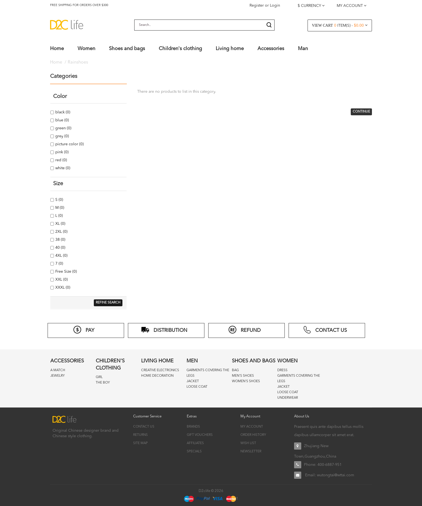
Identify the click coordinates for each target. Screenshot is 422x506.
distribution (164, 330)
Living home (157, 361)
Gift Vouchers (200, 435)
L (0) (58, 216)
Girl (99, 377)
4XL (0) (60, 256)
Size (58, 184)
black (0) (62, 112)
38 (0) (59, 240)
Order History (253, 435)
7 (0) (58, 264)
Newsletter (250, 451)
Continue (361, 111)
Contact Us (143, 426)
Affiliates (195, 443)
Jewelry (57, 376)
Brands (193, 426)
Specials (194, 451)
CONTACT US (325, 330)
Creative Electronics (160, 370)
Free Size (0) (65, 271)
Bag (235, 370)
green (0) (62, 128)
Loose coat (197, 387)
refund (244, 330)
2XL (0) (60, 232)
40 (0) (59, 248)
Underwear (287, 398)
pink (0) (61, 152)
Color (60, 96)
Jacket (193, 381)
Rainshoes (78, 62)
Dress (282, 370)
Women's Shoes (246, 381)
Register (257, 5)
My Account (251, 426)
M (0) (59, 208)
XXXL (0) (62, 287)
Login (275, 5)
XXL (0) (61, 279)
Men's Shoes (243, 376)
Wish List (248, 443)
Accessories (67, 361)
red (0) (60, 160)
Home (56, 62)
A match (57, 370)
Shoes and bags (253, 361)
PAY (83, 330)
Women (287, 361)
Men (192, 361)
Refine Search (108, 302)
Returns (140, 435)
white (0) (62, 168)
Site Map (140, 443)
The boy (103, 382)
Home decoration (157, 376)
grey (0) (61, 136)
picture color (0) (69, 144)
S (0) (58, 200)
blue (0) (61, 120)
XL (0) (59, 224)
